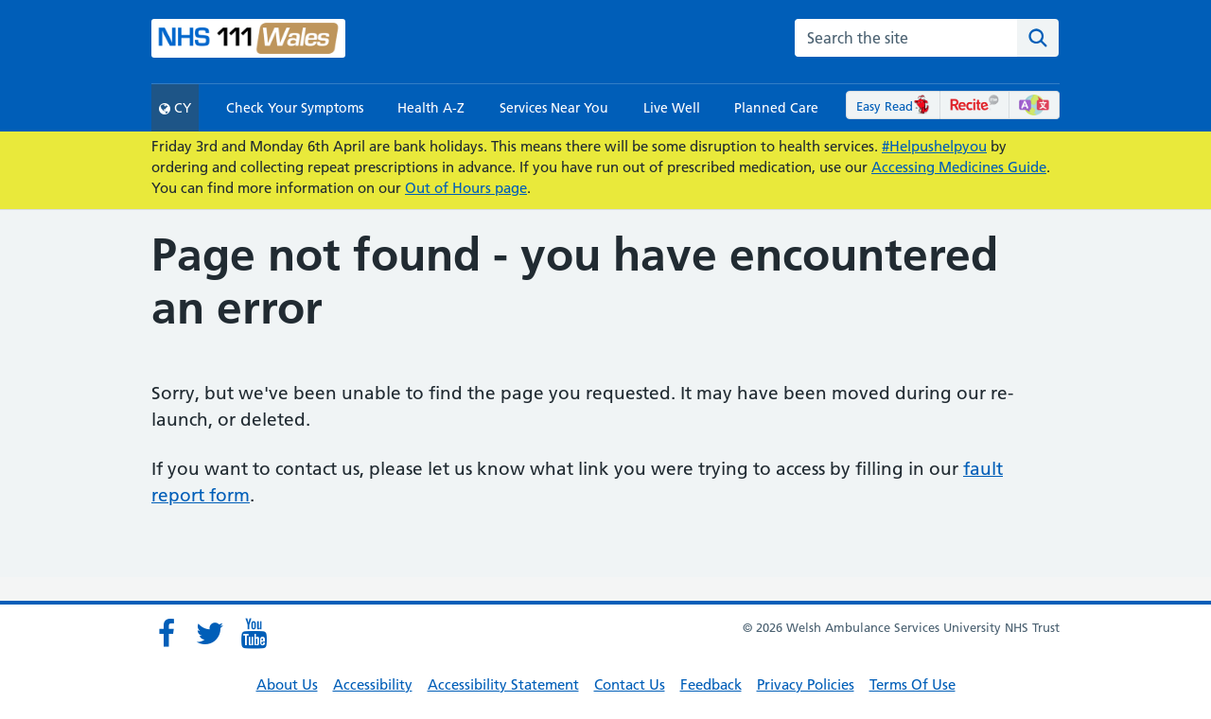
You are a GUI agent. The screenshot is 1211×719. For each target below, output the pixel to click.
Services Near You (554, 107)
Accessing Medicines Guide (958, 167)
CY (175, 107)
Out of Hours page (466, 188)
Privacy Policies (805, 684)
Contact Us (629, 684)
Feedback (711, 684)
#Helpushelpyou (934, 146)
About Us (287, 684)
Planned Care (776, 107)
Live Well (671, 107)
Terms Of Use (912, 684)
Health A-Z (431, 107)
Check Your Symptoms (294, 107)
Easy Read (893, 106)
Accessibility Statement (503, 684)
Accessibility (372, 684)
